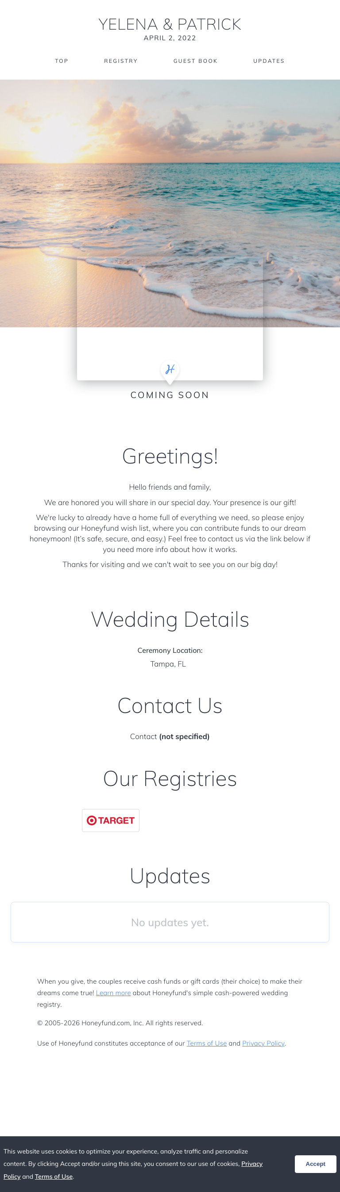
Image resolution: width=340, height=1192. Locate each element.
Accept (315, 1164)
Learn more (113, 993)
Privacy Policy (263, 1043)
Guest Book (196, 60)
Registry (121, 60)
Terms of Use (207, 1043)
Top (62, 60)
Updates (269, 60)
